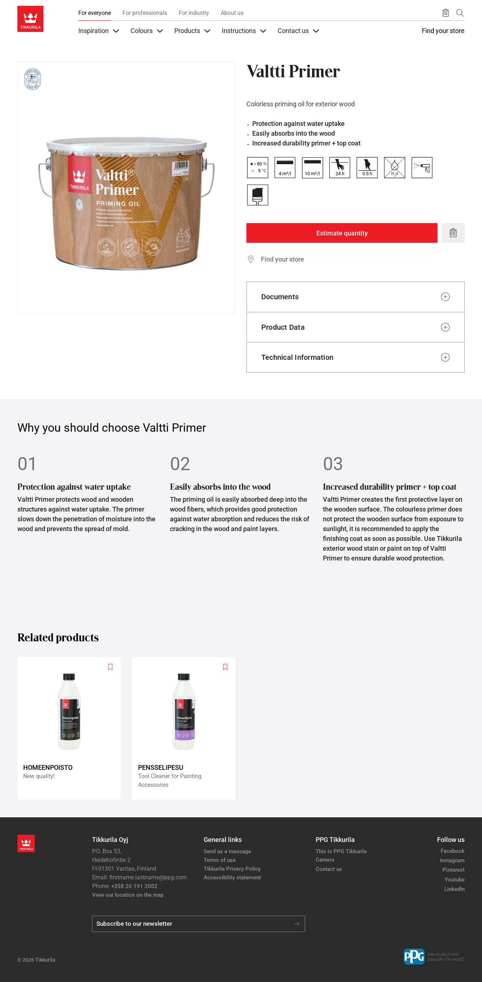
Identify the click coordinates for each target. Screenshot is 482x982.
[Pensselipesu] (186, 728)
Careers (325, 859)
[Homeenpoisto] (72, 728)
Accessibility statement (232, 877)
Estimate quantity (342, 233)
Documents (280, 296)
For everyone (94, 12)
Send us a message (227, 851)
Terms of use (220, 860)
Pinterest (453, 870)
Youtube (455, 879)
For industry (194, 12)
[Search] (460, 12)
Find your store (443, 30)
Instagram (452, 860)
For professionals (144, 12)
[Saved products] (445, 13)
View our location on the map (127, 895)
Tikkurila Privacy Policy (232, 869)
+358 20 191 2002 (134, 886)
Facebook (453, 851)
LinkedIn (454, 889)
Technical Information (297, 357)
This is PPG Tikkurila (341, 851)
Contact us (329, 869)
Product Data (283, 327)
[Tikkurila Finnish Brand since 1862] (32, 79)
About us (232, 12)
